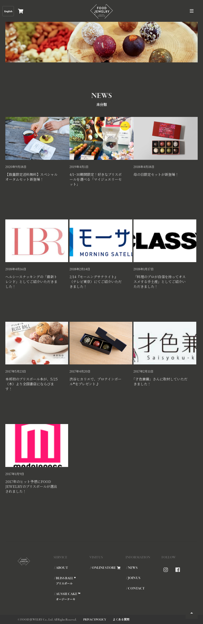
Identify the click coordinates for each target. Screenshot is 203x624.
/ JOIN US (133, 578)
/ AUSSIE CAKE (71, 596)
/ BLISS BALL (71, 580)
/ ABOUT (61, 568)
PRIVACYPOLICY (94, 620)
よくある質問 (121, 619)
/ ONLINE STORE (105, 568)
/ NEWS (132, 568)
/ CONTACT (135, 588)
